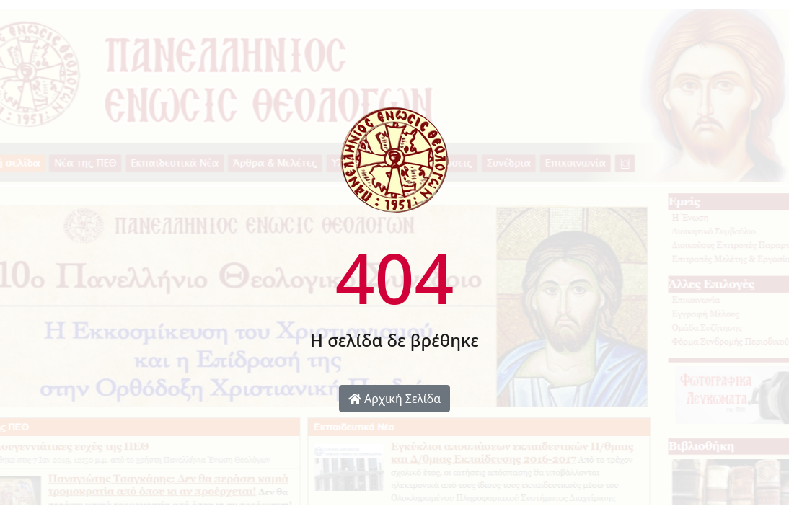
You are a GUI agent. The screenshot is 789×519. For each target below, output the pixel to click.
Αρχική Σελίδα (394, 399)
